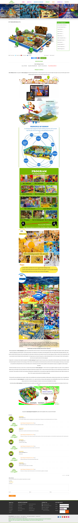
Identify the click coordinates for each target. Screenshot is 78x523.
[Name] (64, 505)
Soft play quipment (61, 44)
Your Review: (11, 483)
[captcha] (65, 509)
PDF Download (24, 55)
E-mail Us (30, 55)
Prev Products (46, 55)
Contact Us (10, 510)
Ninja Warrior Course (61, 40)
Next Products (52, 55)
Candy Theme (60, 35)
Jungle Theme (60, 29)
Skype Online (18, 55)
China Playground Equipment (31, 516)
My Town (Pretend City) (61, 27)
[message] (62, 511)
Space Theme (60, 33)
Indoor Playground (23, 516)
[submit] (67, 511)
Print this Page (12, 55)
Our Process (11, 507)
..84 (66, 475)
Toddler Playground (61, 48)
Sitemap (10, 512)
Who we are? (11, 504)
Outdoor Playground (61, 46)
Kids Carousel (60, 42)
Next (68, 475)
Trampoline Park (38, 516)
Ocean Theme (60, 31)
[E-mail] (64, 506)
